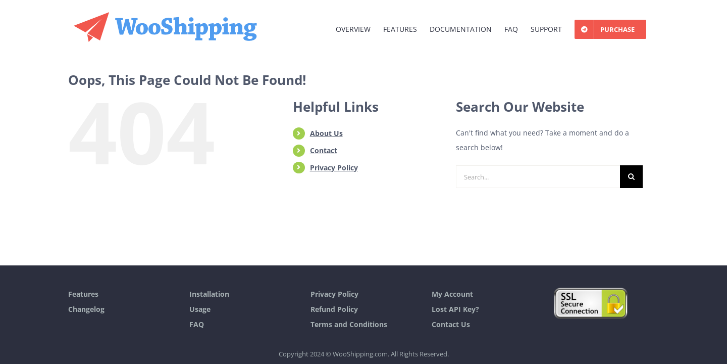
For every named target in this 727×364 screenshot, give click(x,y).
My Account (452, 294)
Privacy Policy (334, 167)
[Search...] (538, 176)
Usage (200, 309)
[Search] (631, 176)
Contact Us (451, 324)
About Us (326, 133)
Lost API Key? (455, 309)
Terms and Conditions (348, 324)
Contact (323, 150)
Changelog (86, 309)
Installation (209, 294)
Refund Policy (334, 309)
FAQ (196, 324)
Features (83, 294)
